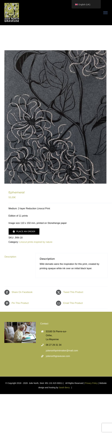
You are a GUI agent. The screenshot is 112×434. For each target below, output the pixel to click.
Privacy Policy (91, 383)
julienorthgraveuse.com (58, 356)
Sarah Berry (64, 387)
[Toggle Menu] (105, 12)
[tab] (17, 257)
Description (10, 256)
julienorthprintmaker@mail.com (59, 350)
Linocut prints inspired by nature (35, 242)
